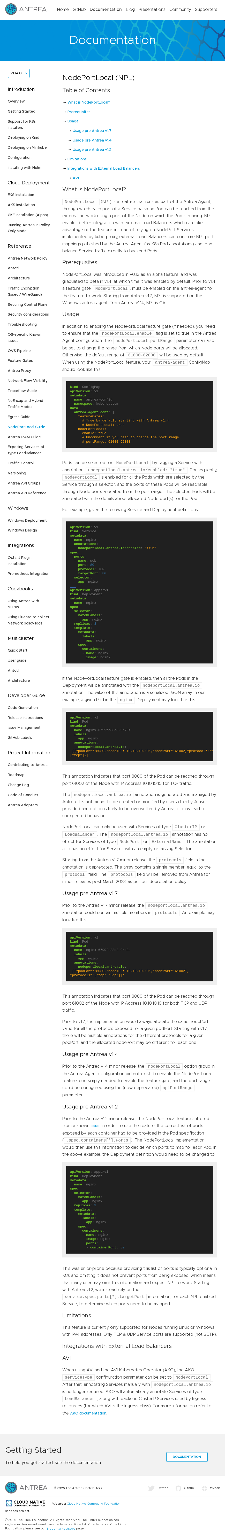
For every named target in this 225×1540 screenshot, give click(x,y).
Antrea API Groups (24, 483)
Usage (73, 121)
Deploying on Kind (23, 137)
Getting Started (21, 111)
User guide (17, 660)
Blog (130, 9)
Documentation (106, 9)
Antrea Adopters (23, 805)
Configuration (20, 158)
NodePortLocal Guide (26, 427)
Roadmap (16, 775)
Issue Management (24, 728)
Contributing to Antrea (28, 765)
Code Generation (23, 708)
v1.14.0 (16, 73)
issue (95, 1126)
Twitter (158, 1487)
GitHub (79, 9)
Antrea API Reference (27, 493)
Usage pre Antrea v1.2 (92, 150)
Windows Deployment (27, 520)
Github (185, 1487)
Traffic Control (21, 463)
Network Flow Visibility (28, 381)
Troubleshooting (22, 324)
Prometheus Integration (28, 574)
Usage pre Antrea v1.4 (92, 140)
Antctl (13, 268)
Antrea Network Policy (27, 258)
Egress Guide (19, 417)
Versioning (17, 473)
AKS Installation (21, 205)
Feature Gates (20, 361)
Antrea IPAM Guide (24, 437)
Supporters (206, 9)
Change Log (18, 785)
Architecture (19, 278)
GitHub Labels (20, 738)
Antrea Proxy (19, 371)
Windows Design (22, 530)
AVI (76, 178)
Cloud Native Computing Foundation (94, 1503)
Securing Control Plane (28, 305)
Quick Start (17, 650)
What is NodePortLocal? (89, 102)
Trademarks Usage (61, 1528)
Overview (16, 101)
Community (180, 9)
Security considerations (28, 314)
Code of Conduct (23, 795)
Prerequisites (79, 112)
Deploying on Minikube (27, 148)
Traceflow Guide (22, 391)
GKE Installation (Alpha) (28, 215)
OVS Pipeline (19, 351)
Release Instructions (25, 718)
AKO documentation (88, 1413)
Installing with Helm (24, 168)
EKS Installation (21, 195)
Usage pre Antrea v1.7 (92, 131)
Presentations (152, 9)
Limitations (77, 159)
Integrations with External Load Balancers (104, 168)
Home (63, 9)
